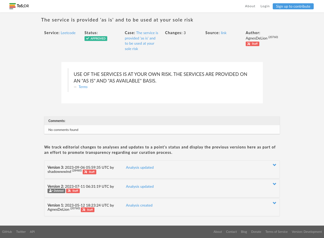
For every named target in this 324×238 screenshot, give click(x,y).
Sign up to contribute (293, 6)
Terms (83, 86)
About (250, 6)
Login (265, 6)
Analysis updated (140, 167)
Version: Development (307, 231)
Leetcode (68, 32)
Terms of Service (276, 231)
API (32, 231)
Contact (231, 231)
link (224, 32)
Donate (256, 231)
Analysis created (139, 205)
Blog (244, 231)
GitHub (7, 231)
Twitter (21, 231)
